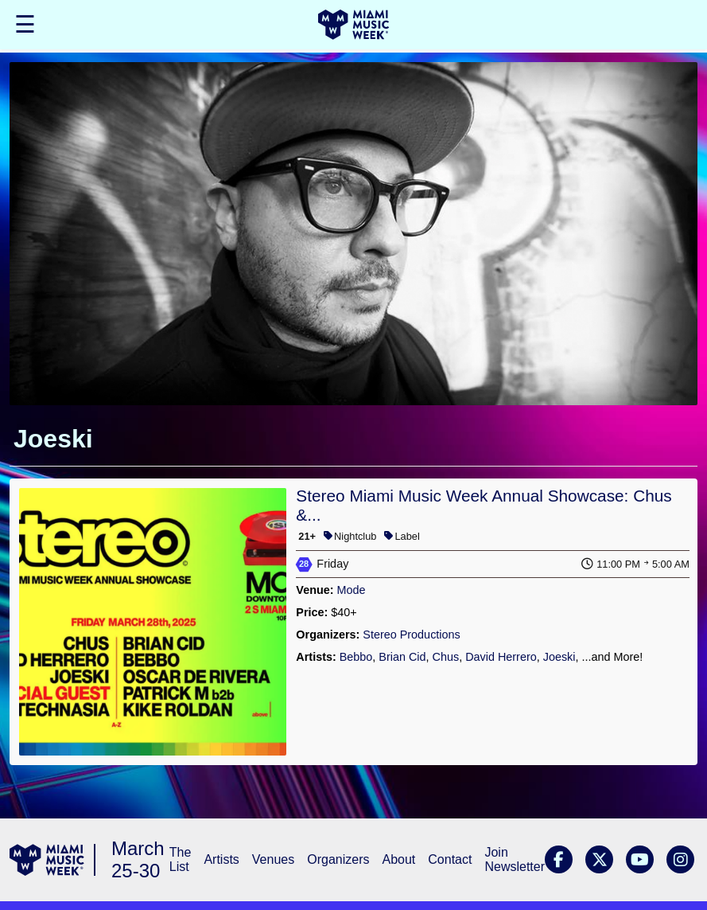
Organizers (338, 859)
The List (180, 859)
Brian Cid (402, 656)
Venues (273, 859)
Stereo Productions (411, 634)
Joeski (559, 656)
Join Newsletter (514, 859)
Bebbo (356, 656)
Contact (450, 859)
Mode (351, 590)
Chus (446, 656)
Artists (221, 859)
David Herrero (501, 656)
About (398, 859)
